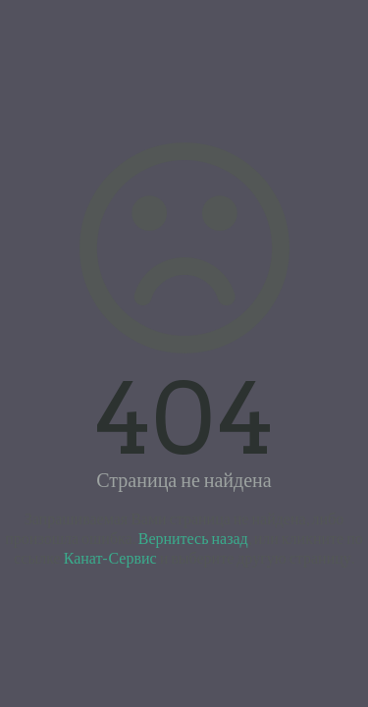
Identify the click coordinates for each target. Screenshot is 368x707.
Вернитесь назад (193, 537)
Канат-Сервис (110, 557)
